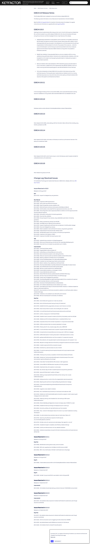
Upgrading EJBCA (61, 24)
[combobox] (78, 2)
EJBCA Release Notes (53, 8)
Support (58, 2)
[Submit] (71, 3)
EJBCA (35, 8)
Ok (52, 541)
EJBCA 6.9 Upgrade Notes (43, 22)
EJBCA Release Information (43, 8)
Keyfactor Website (48, 2)
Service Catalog (53, 2)
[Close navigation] (20, 9)
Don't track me (57, 541)
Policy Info (53, 537)
